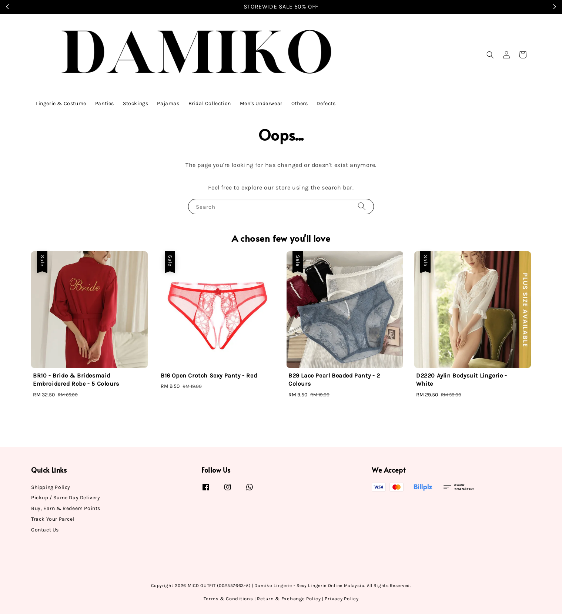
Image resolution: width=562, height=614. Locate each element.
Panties (104, 103)
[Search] (362, 206)
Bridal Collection (209, 103)
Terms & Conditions (228, 598)
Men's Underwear (261, 103)
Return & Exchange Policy (289, 598)
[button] (490, 55)
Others (299, 103)
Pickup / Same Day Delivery (65, 497)
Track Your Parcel (52, 519)
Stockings (135, 103)
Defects (326, 103)
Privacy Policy (341, 598)
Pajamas (168, 103)
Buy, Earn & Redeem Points (65, 508)
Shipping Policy (50, 487)
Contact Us (45, 530)
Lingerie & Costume (61, 103)
